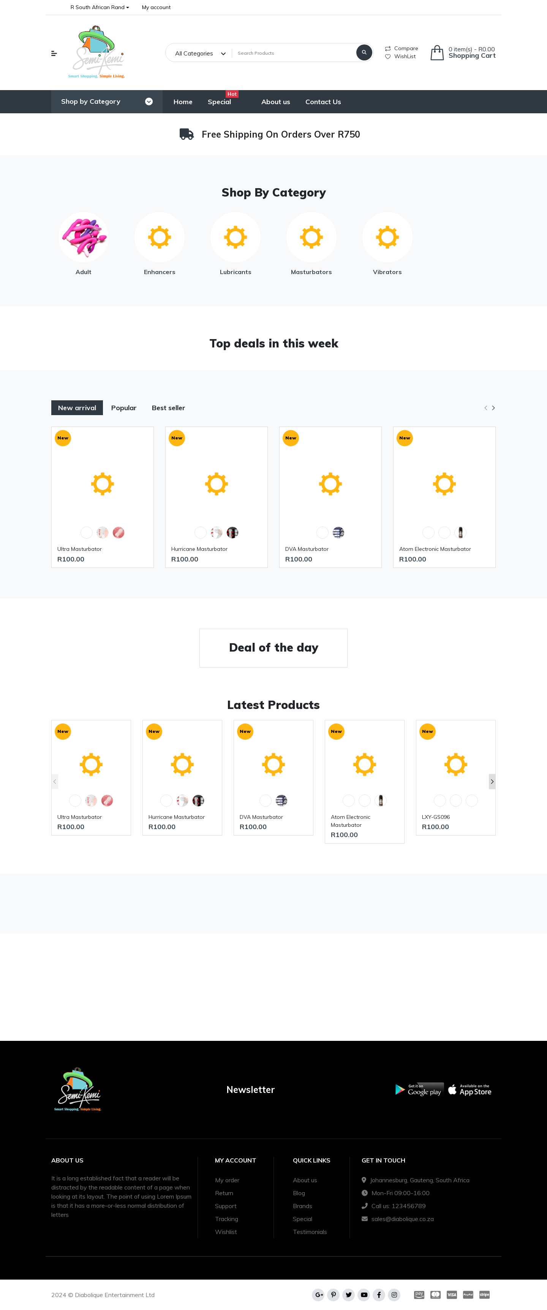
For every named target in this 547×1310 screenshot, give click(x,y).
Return (224, 1193)
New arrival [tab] (77, 407)
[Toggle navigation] (149, 101)
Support (226, 1206)
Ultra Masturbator (79, 549)
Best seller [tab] (168, 407)
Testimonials (310, 1231)
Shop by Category (90, 101)
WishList (400, 56)
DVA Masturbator (307, 549)
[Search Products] (293, 53)
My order (227, 1180)
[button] (100, 7)
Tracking (226, 1219)
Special (302, 1219)
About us (305, 1180)
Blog (299, 1193)
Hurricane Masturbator (199, 549)
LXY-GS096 (436, 817)
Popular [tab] (124, 407)
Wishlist (226, 1231)
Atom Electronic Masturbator (435, 549)
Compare (401, 48)
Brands (302, 1206)
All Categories (194, 53)
